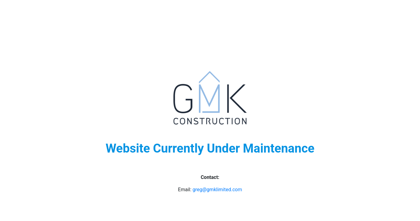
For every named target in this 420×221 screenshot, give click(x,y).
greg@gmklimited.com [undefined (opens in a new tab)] (217, 189)
